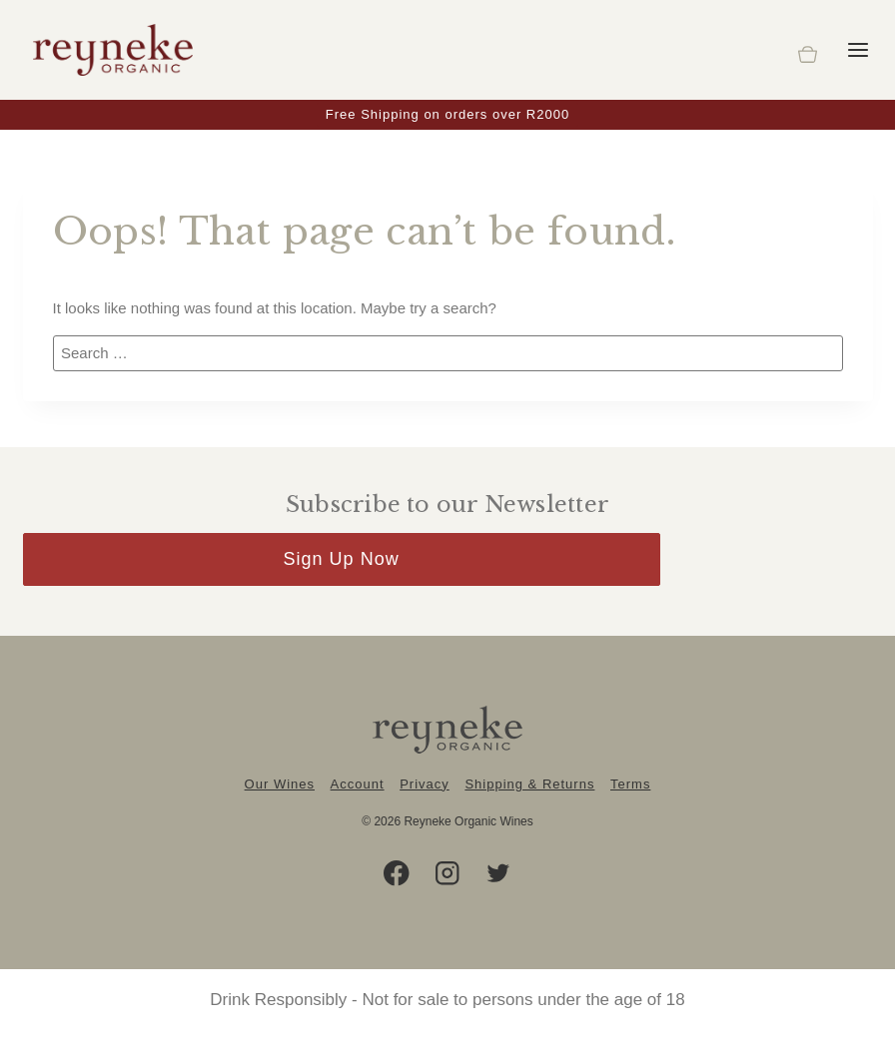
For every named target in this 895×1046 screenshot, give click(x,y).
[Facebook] (397, 873)
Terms (630, 784)
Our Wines (280, 784)
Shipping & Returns (529, 784)
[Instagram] (448, 873)
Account (358, 784)
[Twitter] (498, 873)
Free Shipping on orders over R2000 (447, 114)
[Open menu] (858, 49)
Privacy (424, 784)
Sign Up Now (342, 559)
